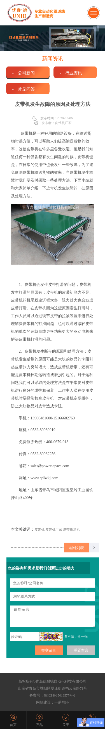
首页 (13, 725)
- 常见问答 (23, 89)
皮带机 (26, 133)
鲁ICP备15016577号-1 (60, 695)
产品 (39, 725)
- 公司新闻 (23, 72)
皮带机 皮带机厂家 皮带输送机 (57, 529)
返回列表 (76, 547)
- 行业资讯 (71, 72)
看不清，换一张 (76, 636)
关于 (65, 725)
